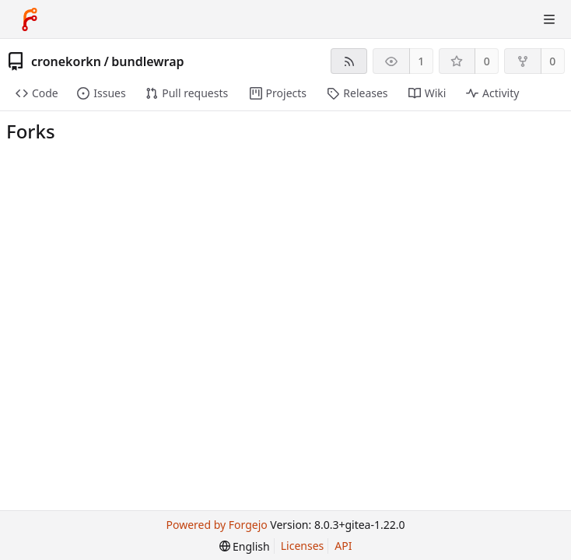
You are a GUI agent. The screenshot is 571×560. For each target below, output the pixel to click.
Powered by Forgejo (216, 524)
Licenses (302, 545)
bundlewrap (147, 61)
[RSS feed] (349, 61)
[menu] (244, 546)
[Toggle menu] (549, 19)
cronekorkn (66, 61)
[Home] (29, 19)
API (343, 545)
